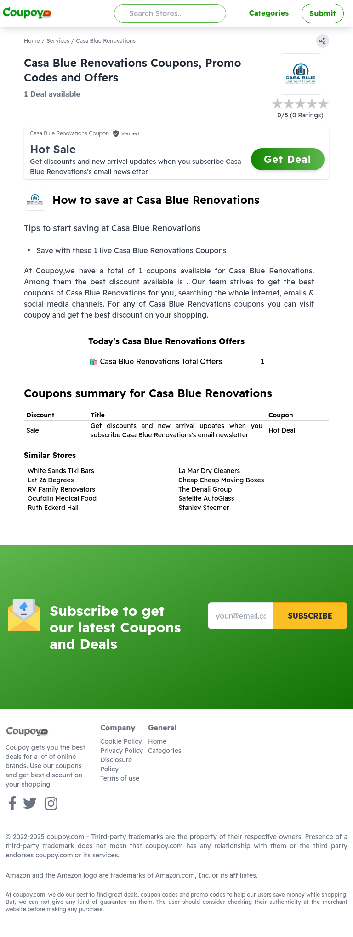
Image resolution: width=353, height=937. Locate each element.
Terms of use (119, 778)
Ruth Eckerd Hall (53, 507)
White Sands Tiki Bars (61, 471)
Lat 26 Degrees (51, 480)
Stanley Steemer (203, 507)
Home (32, 40)
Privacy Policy (121, 750)
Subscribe (310, 615)
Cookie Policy (121, 741)
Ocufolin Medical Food (62, 498)
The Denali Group (205, 489)
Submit (322, 13)
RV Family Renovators (61, 489)
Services (57, 40)
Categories (269, 12)
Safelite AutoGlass (206, 498)
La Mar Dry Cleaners (209, 471)
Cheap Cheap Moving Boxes (221, 480)
